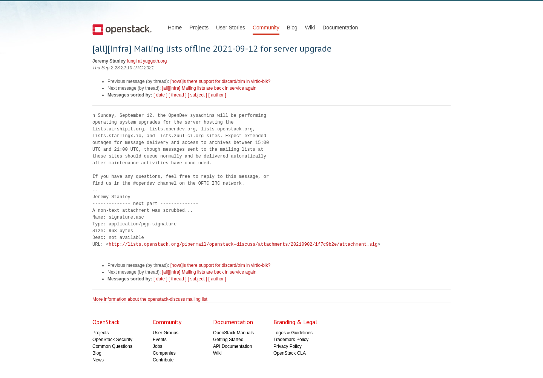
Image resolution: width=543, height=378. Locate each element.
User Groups (165, 332)
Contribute (163, 360)
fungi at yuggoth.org (147, 61)
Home (175, 27)
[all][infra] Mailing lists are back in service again (209, 88)
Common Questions (112, 346)
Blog (292, 27)
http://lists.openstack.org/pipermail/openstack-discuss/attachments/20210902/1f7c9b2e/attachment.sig (243, 244)
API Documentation (232, 346)
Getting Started (228, 339)
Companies (164, 353)
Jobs (157, 346)
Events (160, 339)
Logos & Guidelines (293, 332)
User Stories (230, 27)
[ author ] (217, 95)
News (98, 360)
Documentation (340, 27)
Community (266, 27)
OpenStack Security (112, 339)
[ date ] (160, 95)
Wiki (310, 27)
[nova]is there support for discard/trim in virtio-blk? (220, 81)
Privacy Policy (287, 346)
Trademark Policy (290, 339)
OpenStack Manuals (233, 332)
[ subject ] (197, 95)
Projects (199, 27)
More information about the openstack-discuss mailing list (149, 299)
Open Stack (122, 29)
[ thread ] (177, 95)
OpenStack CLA (289, 353)
